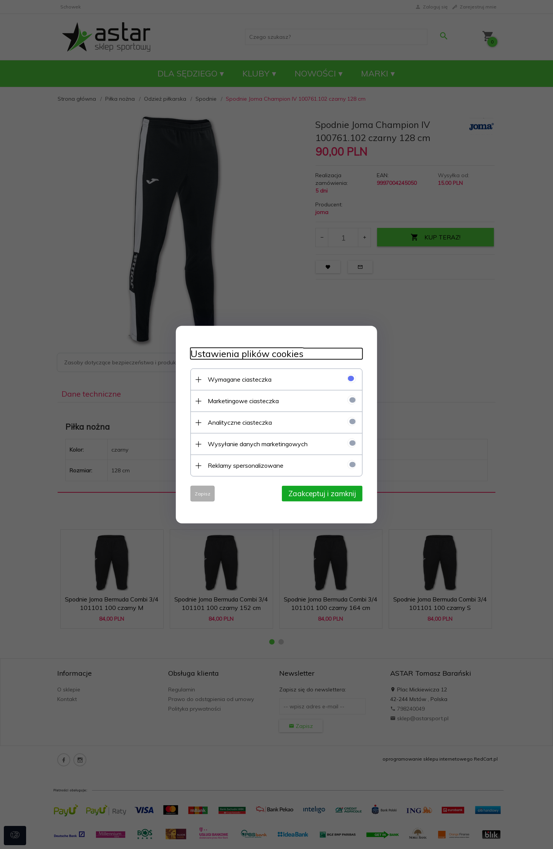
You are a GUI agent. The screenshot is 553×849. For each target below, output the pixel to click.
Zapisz (200, 493)
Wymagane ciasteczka (237, 379)
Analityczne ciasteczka (237, 422)
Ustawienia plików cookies (244, 353)
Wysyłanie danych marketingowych (255, 443)
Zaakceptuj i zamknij (324, 493)
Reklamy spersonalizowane (243, 465)
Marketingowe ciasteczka (240, 400)
